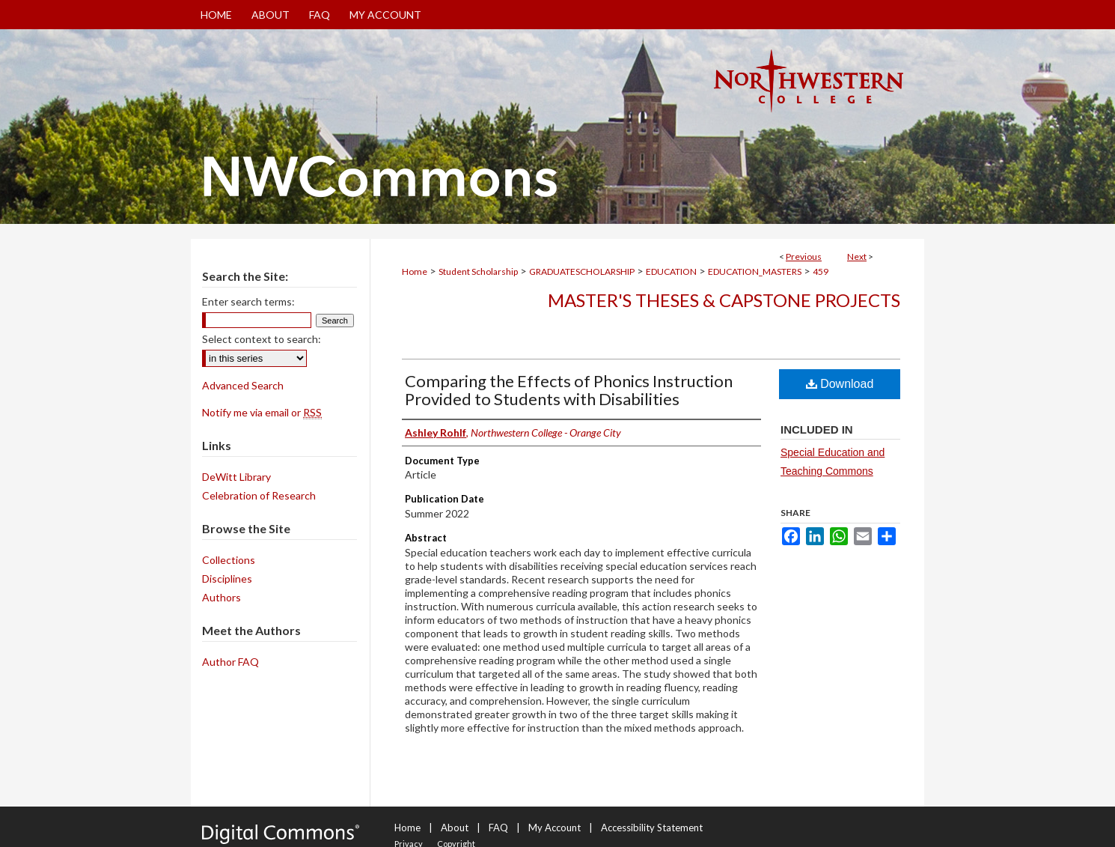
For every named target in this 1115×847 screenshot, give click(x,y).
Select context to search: (261, 339)
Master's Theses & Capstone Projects (724, 300)
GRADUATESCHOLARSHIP (582, 271)
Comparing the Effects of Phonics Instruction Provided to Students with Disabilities (569, 390)
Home (414, 271)
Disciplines (227, 578)
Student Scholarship (478, 271)
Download (840, 383)
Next (857, 256)
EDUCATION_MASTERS (754, 271)
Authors (221, 597)
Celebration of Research (259, 495)
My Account (554, 828)
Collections (228, 559)
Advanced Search (243, 385)
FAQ (498, 828)
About (454, 828)
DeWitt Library (236, 476)
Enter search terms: (248, 301)
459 (820, 271)
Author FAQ (230, 661)
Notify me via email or (262, 412)
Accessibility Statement (652, 828)
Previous (804, 256)
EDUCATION (671, 271)
